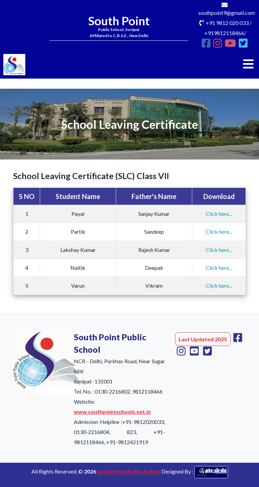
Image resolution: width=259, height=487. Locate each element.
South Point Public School (129, 471)
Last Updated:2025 (203, 339)
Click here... (219, 213)
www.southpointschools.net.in (112, 411)
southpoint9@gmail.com (226, 12)
